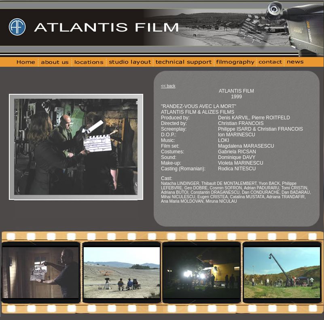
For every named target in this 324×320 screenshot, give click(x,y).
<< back (168, 86)
